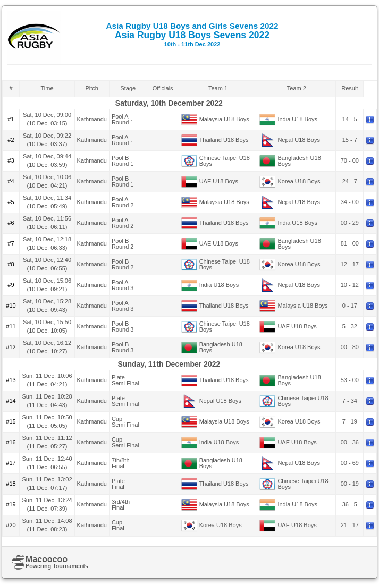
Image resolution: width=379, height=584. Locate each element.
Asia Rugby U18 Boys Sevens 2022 (192, 34)
